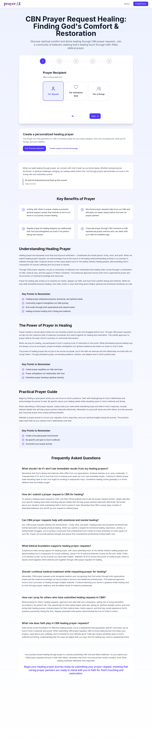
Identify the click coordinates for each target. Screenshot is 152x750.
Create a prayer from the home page (63, 148)
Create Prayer (140, 4)
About (127, 4)
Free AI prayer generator (34, 148)
